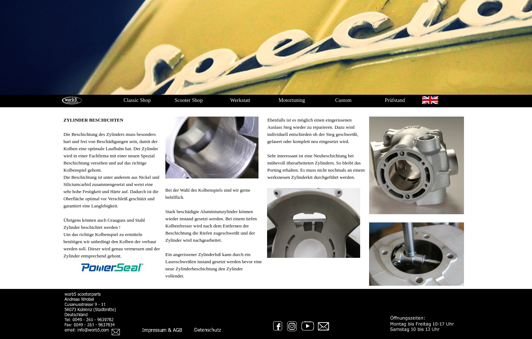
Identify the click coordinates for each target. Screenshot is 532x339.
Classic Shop (137, 100)
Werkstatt (240, 100)
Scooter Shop (189, 100)
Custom (343, 100)
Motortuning (292, 100)
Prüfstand (395, 100)
